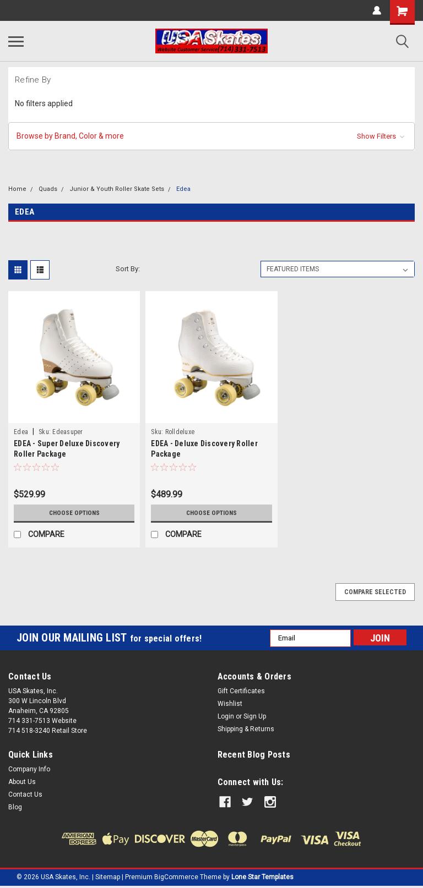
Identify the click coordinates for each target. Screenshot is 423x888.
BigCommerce (176, 877)
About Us (22, 782)
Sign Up (254, 716)
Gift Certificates (241, 691)
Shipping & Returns (246, 729)
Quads (48, 189)
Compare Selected (375, 592)
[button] (211, 136)
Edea (183, 189)
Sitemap (107, 877)
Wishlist (230, 704)
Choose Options (74, 512)
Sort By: (128, 269)
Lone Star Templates (262, 877)
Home (17, 189)
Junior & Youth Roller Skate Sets (116, 189)
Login (226, 716)
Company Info (29, 769)
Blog (15, 807)
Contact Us (25, 794)
